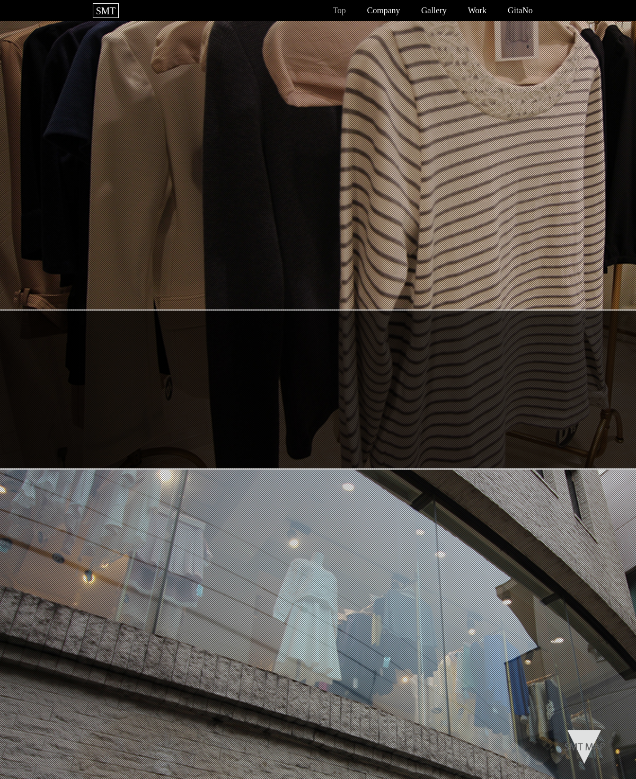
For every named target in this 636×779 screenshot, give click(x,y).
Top (339, 10)
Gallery (434, 10)
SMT (106, 11)
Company (383, 10)
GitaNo (520, 10)
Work (477, 10)
